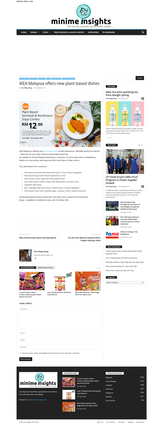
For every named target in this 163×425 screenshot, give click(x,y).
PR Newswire (108, 32)
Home (24, 32)
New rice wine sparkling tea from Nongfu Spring (122, 93)
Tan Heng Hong (26, 88)
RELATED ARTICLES (27, 268)
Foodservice (140, 422)
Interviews (93, 32)
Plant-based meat (68, 79)
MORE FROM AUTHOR (45, 268)
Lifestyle (109, 397)
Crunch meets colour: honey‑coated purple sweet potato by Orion (30, 294)
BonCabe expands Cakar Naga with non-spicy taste (87, 293)
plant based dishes (50, 151)
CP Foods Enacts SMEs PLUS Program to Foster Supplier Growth (122, 180)
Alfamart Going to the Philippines (129, 233)
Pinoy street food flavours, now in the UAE (121, 266)
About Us (100, 422)
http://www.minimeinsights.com (43, 255)
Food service (28, 76)
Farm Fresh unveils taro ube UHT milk (120, 270)
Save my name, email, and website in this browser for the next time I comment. (51, 353)
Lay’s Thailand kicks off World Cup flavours (59, 293)
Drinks (34, 32)
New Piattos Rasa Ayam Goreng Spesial (37, 237)
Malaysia (41, 79)
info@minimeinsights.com (37, 400)
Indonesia (109, 389)
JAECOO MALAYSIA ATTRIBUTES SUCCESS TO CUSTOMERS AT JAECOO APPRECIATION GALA (130, 205)
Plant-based (56, 79)
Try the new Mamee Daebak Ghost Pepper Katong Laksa (84, 239)
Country (33, 79)
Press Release (111, 381)
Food (46, 32)
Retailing (130, 422)
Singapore (109, 393)
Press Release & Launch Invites (69, 32)
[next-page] (99, 267)
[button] (143, 32)
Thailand (109, 385)
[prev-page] (96, 267)
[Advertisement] (82, 54)
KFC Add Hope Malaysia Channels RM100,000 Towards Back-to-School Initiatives (130, 220)
